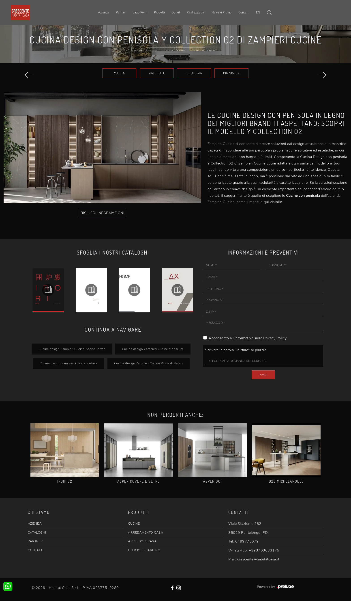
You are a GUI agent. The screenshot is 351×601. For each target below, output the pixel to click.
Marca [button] (119, 73)
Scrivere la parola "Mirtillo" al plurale (235, 350)
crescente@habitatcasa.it (258, 559)
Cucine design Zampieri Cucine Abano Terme (72, 349)
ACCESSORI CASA (142, 541)
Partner (121, 13)
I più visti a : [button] (231, 73)
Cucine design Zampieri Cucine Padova (68, 363)
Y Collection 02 (204, 50)
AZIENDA (35, 523)
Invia (263, 375)
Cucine (151, 50)
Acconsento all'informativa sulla (248, 338)
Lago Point (140, 13)
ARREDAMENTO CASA (145, 532)
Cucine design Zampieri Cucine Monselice (153, 349)
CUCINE (134, 523)
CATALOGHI (37, 532)
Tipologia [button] (194, 73)
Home (138, 50)
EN (258, 13)
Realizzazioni (196, 13)
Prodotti (159, 13)
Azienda (103, 13)
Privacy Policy (275, 338)
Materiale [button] (156, 73)
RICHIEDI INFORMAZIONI (102, 212)
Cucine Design (174, 50)
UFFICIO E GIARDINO (144, 550)
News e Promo (222, 13)
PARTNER (35, 541)
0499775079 (247, 541)
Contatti (243, 13)
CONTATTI (35, 550)
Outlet (175, 13)
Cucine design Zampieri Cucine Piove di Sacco (148, 363)
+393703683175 (264, 550)
